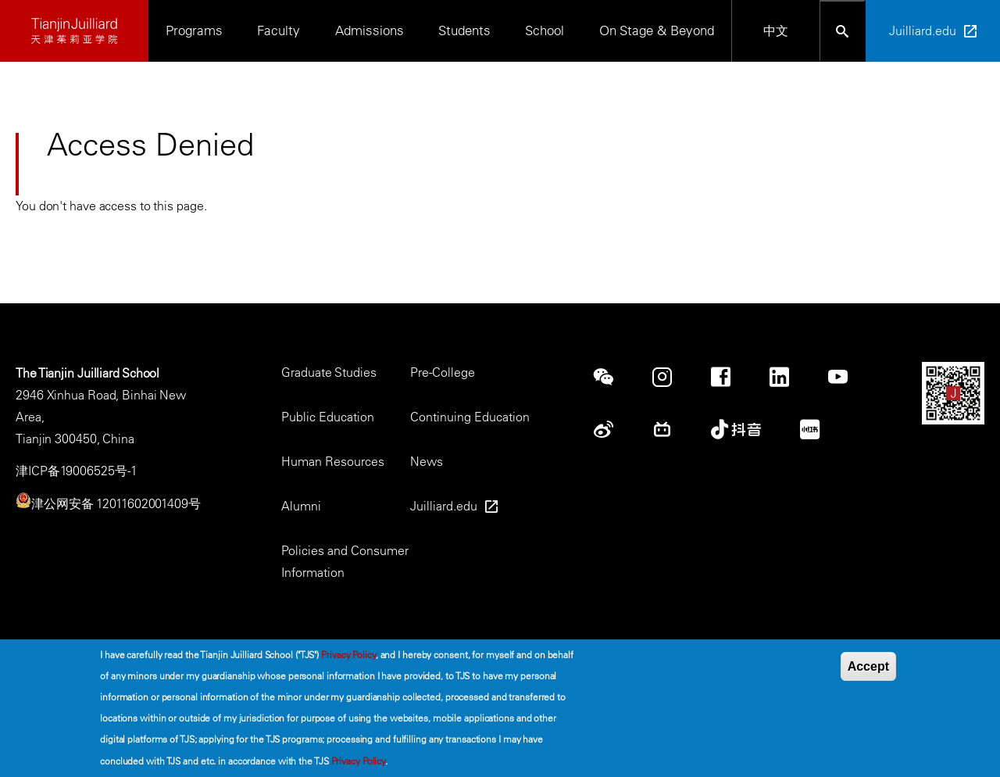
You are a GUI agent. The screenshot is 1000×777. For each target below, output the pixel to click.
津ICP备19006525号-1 (76, 470)
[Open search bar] (843, 31)
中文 (775, 30)
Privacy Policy (348, 656)
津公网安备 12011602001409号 (116, 503)
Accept (868, 668)
